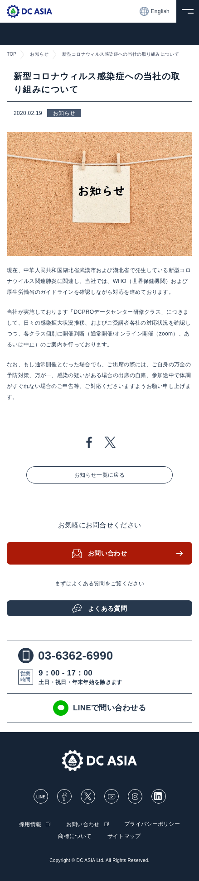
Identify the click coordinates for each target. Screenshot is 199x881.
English (155, 11)
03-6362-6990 (65, 655)
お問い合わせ (107, 553)
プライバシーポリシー (152, 824)
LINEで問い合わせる (99, 708)
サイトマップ (124, 836)
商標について (75, 836)
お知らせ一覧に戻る (99, 475)
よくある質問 (107, 608)
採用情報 (30, 824)
